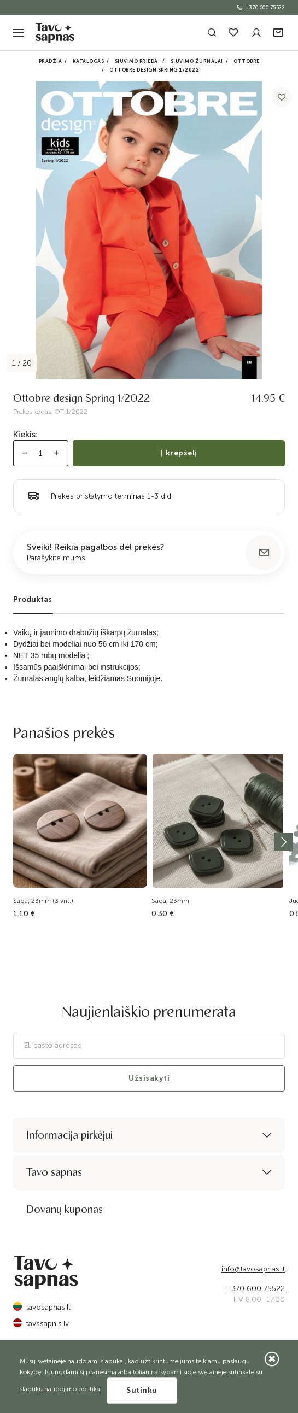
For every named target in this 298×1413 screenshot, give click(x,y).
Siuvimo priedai (137, 61)
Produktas (32, 599)
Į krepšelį (179, 453)
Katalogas (88, 61)
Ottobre (246, 61)
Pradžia (50, 61)
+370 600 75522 (260, 7)
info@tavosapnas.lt (253, 1269)
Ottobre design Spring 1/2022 (154, 70)
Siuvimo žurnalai (197, 61)
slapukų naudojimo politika (60, 1389)
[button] (279, 33)
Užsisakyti (149, 1078)
